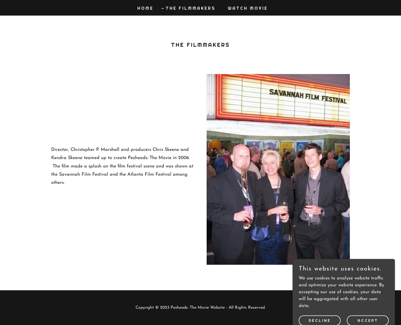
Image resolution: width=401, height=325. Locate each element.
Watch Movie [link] (248, 8)
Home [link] (145, 8)
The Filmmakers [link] (191, 8)
